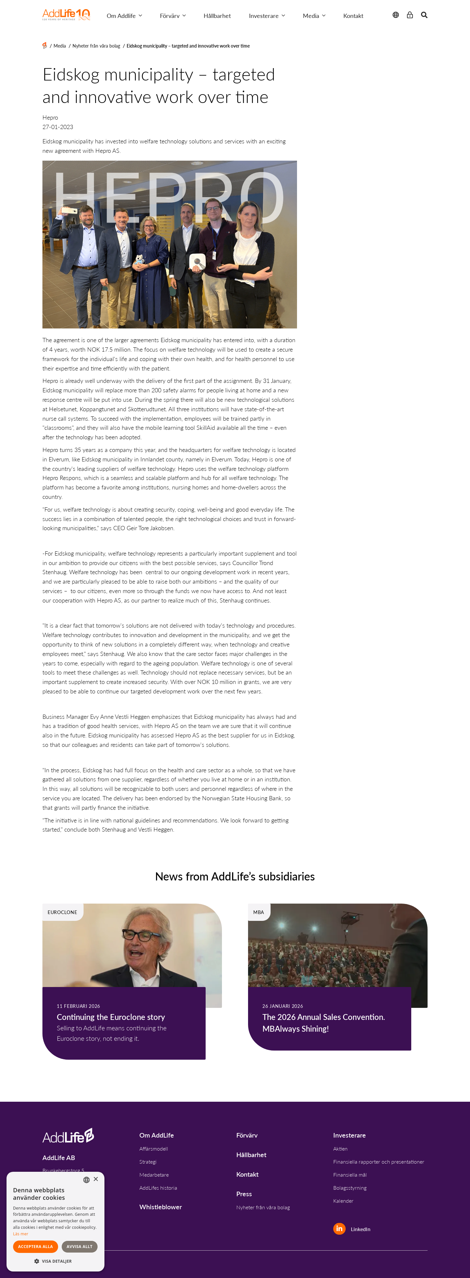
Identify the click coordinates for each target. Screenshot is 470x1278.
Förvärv (173, 15)
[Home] (44, 45)
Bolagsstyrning (350, 1187)
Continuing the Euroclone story (111, 1016)
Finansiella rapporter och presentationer (378, 1161)
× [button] (95, 1179)
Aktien (340, 1148)
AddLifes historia (158, 1187)
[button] (55, 1261)
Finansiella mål (350, 1174)
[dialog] (55, 1221)
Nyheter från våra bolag (96, 46)
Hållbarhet (217, 15)
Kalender (343, 1200)
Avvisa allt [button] (79, 1246)
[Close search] (424, 15)
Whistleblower (160, 1206)
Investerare (267, 15)
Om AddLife (156, 1135)
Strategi (148, 1161)
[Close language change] (396, 15)
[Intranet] (410, 15)
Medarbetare (154, 1174)
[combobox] (86, 1180)
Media (314, 15)
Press (244, 1193)
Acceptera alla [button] (35, 1246)
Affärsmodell (153, 1148)
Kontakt (353, 15)
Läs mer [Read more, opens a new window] (20, 1234)
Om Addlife (124, 15)
